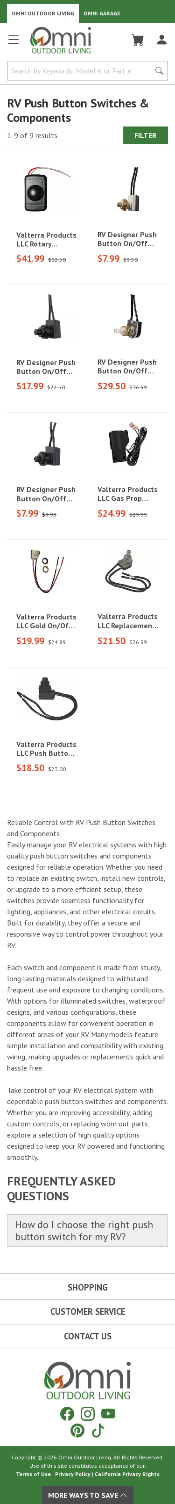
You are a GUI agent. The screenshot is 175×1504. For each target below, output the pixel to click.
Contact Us (88, 1336)
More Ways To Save (87, 1495)
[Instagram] (88, 1413)
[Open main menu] (13, 43)
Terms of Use (33, 1474)
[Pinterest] (77, 1430)
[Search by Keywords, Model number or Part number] (81, 70)
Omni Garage (102, 13)
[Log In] (161, 40)
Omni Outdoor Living (43, 13)
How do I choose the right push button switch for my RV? (84, 1230)
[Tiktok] (98, 1430)
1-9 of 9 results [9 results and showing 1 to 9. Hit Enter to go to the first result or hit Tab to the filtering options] (32, 135)
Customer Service (87, 1311)
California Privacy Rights (127, 1474)
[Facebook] (67, 1413)
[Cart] (138, 40)
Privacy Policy (73, 1474)
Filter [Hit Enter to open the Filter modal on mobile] (145, 135)
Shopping (88, 1287)
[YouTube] (108, 1413)
